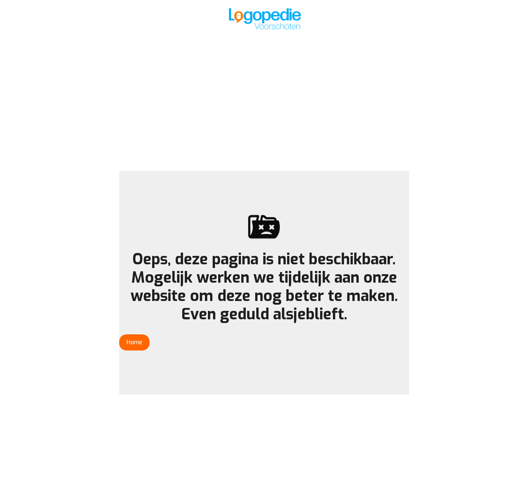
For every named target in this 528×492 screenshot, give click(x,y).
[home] (264, 18)
